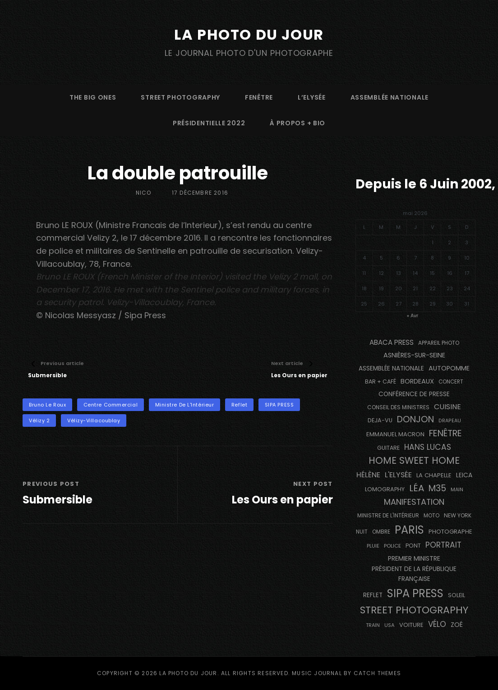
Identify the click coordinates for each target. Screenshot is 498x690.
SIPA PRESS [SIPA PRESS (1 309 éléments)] (415, 593)
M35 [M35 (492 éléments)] (437, 488)
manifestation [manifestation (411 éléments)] (414, 501)
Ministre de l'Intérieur (184, 404)
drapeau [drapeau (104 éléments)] (449, 420)
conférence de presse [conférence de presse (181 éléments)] (414, 394)
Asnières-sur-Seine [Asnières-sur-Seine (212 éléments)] (414, 355)
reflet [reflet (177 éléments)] (373, 595)
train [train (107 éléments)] (373, 625)
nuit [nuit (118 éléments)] (362, 531)
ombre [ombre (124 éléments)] (381, 531)
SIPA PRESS (279, 404)
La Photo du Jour (249, 34)
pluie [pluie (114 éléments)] (373, 545)
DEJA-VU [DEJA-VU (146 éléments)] (380, 420)
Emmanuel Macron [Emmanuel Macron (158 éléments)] (395, 434)
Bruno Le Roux (47, 404)
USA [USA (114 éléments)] (389, 625)
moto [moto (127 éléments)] (431, 515)
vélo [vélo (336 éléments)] (437, 624)
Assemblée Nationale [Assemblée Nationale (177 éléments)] (391, 368)
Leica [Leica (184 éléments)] (464, 475)
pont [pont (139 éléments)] (413, 545)
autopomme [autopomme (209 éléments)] (449, 368)
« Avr (412, 315)
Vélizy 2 (39, 420)
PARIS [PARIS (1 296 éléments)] (409, 529)
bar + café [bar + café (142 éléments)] (380, 381)
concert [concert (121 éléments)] (450, 381)
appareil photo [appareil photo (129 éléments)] (438, 343)
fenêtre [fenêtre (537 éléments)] (445, 433)
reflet (239, 404)
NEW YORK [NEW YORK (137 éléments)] (457, 515)
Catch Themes (377, 673)
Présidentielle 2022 (209, 123)
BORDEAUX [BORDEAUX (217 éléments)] (417, 381)
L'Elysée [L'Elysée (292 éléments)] (398, 475)
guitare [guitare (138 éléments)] (388, 448)
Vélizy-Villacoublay (93, 420)
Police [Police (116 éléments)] (392, 545)
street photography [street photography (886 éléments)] (414, 610)
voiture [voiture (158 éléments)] (411, 625)
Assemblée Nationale (389, 97)
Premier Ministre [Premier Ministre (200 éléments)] (414, 558)
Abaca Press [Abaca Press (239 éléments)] (391, 342)
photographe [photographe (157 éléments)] (450, 531)
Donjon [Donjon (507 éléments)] (415, 419)
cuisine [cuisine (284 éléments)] (447, 407)
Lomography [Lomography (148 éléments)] (385, 489)
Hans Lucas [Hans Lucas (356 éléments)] (427, 447)
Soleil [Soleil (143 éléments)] (456, 595)
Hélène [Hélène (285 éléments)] (368, 475)
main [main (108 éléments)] (457, 489)
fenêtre (259, 97)
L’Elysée (312, 97)
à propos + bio (297, 123)
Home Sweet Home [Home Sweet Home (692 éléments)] (414, 460)
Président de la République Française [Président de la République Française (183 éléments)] (414, 574)
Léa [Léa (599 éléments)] (416, 488)
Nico (144, 192)
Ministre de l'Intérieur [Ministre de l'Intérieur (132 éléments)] (388, 515)
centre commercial (110, 404)
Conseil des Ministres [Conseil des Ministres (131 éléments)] (398, 407)
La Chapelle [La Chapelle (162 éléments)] (434, 475)
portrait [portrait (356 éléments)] (443, 544)
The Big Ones (92, 97)
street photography (180, 97)
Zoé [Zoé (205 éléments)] (457, 624)
